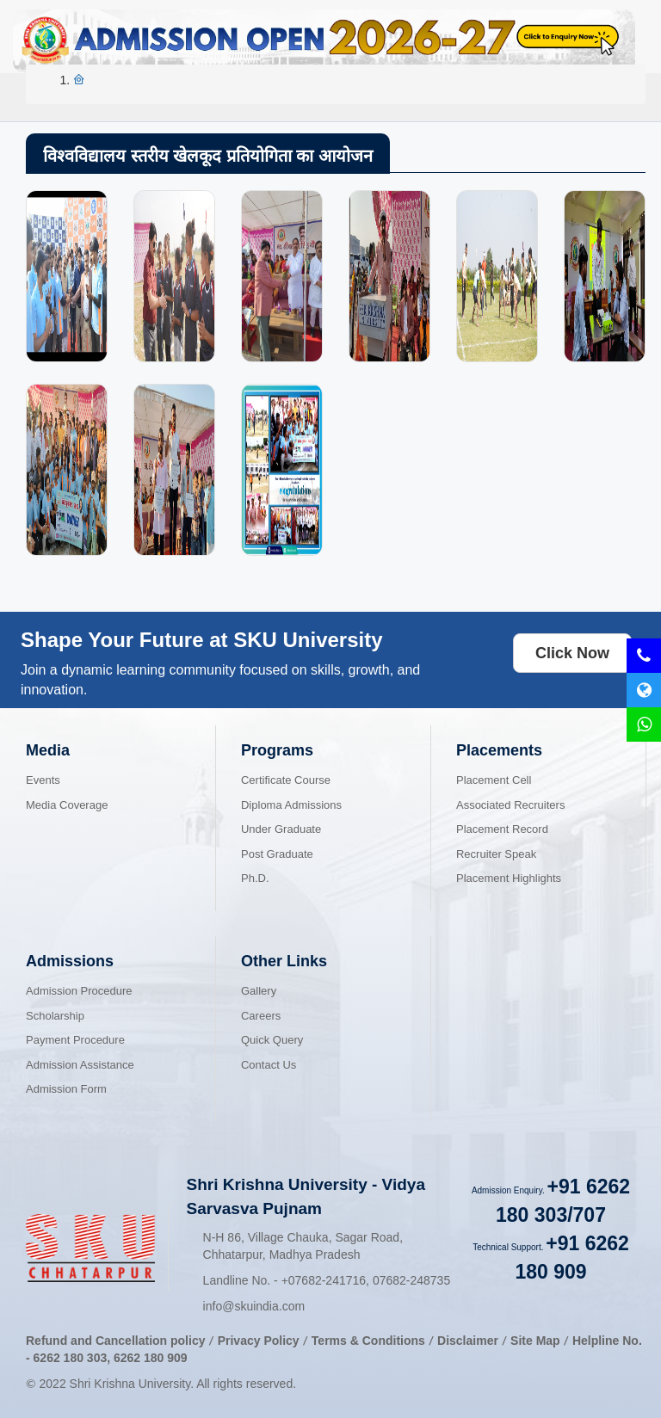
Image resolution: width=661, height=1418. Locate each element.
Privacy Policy (259, 1340)
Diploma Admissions (291, 804)
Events (43, 780)
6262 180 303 (71, 1358)
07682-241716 (323, 1280)
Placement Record (502, 829)
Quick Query (272, 1039)
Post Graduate (277, 854)
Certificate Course (285, 780)
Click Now (572, 653)
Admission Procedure (79, 990)
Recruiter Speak (496, 854)
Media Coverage (67, 804)
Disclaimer (467, 1340)
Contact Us (268, 1064)
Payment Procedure (75, 1039)
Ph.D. (255, 878)
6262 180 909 (151, 1358)
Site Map (535, 1340)
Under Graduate (281, 829)
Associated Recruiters (510, 804)
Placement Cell (493, 780)
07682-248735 (411, 1280)
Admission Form (66, 1088)
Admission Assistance (80, 1064)
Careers (261, 1015)
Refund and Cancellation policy (115, 1340)
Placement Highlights (508, 878)
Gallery (258, 990)
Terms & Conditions (370, 1340)
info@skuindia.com (254, 1306)
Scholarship (55, 1015)
